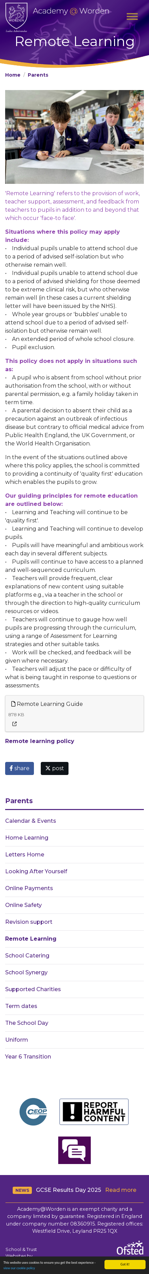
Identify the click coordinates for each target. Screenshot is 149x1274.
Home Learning (26, 837)
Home (13, 75)
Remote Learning (31, 938)
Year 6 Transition (28, 1056)
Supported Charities (33, 989)
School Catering (27, 955)
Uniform (16, 1040)
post (54, 768)
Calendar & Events (30, 821)
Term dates (21, 1006)
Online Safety (23, 905)
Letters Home (24, 854)
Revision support (28, 922)
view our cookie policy (19, 1268)
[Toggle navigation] (132, 17)
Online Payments (29, 888)
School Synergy (26, 972)
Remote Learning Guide (47, 704)
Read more (120, 1190)
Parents (38, 75)
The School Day (26, 1023)
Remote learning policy (39, 741)
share (19, 768)
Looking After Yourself (36, 871)
